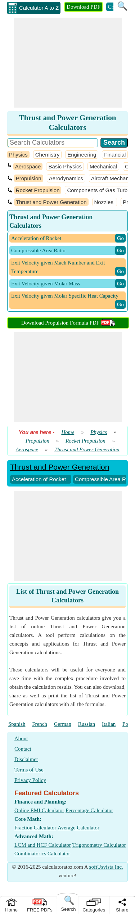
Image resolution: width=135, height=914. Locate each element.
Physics (18, 154)
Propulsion (28, 178)
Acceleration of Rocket (39, 479)
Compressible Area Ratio (105, 479)
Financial (115, 154)
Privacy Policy (30, 780)
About (21, 738)
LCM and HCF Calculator (42, 845)
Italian (109, 724)
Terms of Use (29, 770)
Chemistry (47, 154)
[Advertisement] (68, 63)
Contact (22, 749)
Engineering (81, 154)
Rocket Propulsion (38, 190)
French (39, 724)
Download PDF (83, 7)
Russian (86, 724)
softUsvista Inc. (106, 867)
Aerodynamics (66, 178)
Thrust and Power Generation (51, 202)
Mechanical (103, 166)
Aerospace (28, 166)
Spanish (17, 724)
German (62, 724)
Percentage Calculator (89, 810)
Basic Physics (65, 166)
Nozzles (104, 202)
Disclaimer (26, 759)
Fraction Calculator (35, 828)
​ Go (120, 238)
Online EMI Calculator (39, 810)
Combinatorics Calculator (42, 853)
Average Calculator (78, 828)
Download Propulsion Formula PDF (68, 323)
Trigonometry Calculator (99, 845)
